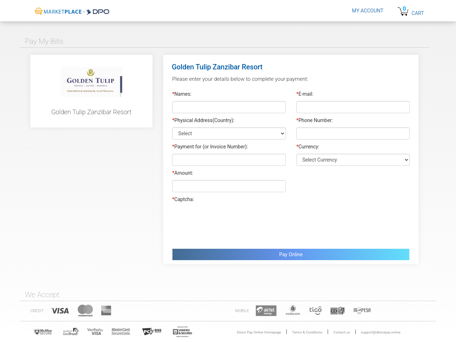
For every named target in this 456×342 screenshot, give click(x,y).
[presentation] (226, 224)
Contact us (341, 332)
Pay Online (291, 254)
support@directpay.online (380, 332)
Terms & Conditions (307, 332)
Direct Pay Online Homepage (259, 332)
